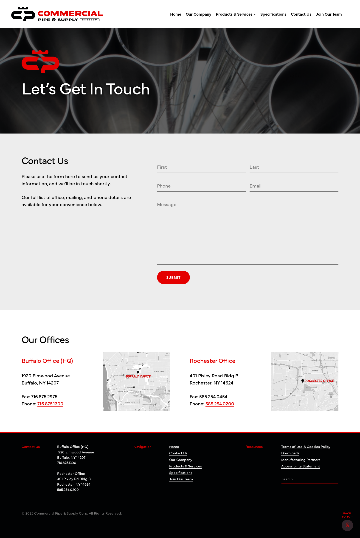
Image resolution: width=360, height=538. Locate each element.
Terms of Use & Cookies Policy (305, 446)
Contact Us (178, 452)
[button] (347, 525)
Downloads (290, 452)
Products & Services (185, 466)
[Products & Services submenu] (254, 14)
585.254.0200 (219, 403)
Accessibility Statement (300, 466)
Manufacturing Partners (300, 459)
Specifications (180, 472)
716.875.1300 (50, 403)
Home (174, 446)
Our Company (180, 459)
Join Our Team (181, 478)
